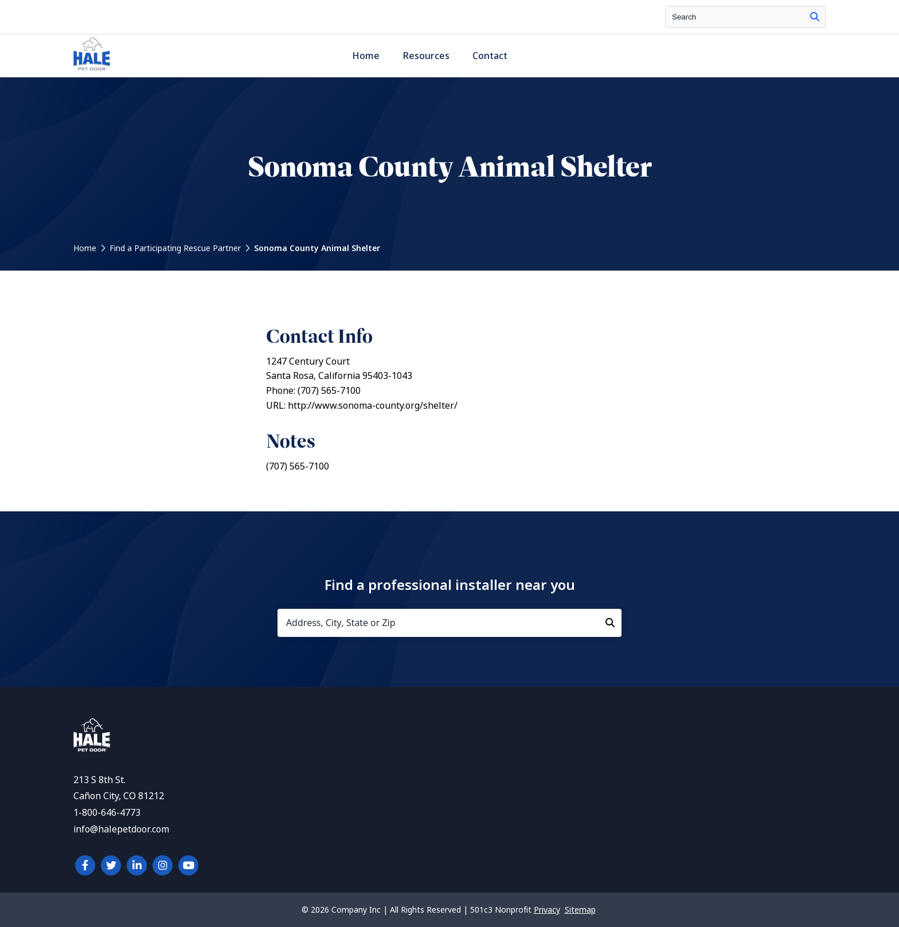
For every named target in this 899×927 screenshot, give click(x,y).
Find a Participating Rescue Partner (175, 248)
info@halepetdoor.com (121, 829)
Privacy (547, 910)
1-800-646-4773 (106, 812)
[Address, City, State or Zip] (449, 623)
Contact (489, 55)
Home (366, 55)
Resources (426, 55)
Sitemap (580, 910)
